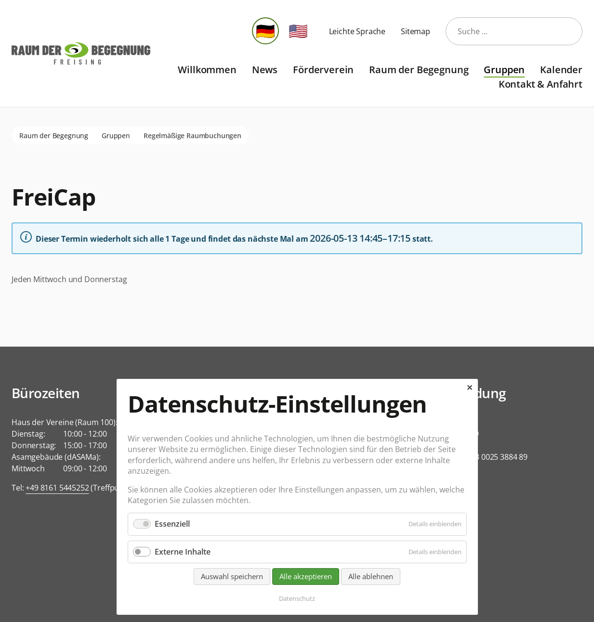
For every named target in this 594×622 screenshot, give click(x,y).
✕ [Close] (469, 387)
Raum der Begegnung (418, 69)
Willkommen (207, 69)
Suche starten (568, 31)
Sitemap (415, 31)
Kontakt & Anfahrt (540, 84)
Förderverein (323, 69)
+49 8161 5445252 (57, 487)
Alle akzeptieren (305, 576)
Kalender (561, 69)
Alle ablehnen (370, 576)
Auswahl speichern (232, 576)
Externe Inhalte (183, 551)
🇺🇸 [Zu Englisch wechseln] (298, 30)
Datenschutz (297, 598)
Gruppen (504, 69)
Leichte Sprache (357, 31)
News (264, 69)
